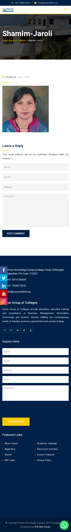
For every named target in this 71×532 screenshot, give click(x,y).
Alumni (8, 454)
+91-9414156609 (16, 279)
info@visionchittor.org (48, 3)
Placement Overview (47, 449)
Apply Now (10, 449)
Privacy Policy (44, 460)
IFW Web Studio (42, 526)
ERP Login (10, 460)
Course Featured (45, 454)
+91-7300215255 (22, 3)
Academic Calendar (47, 443)
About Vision (11, 443)
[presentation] (25, 409)
